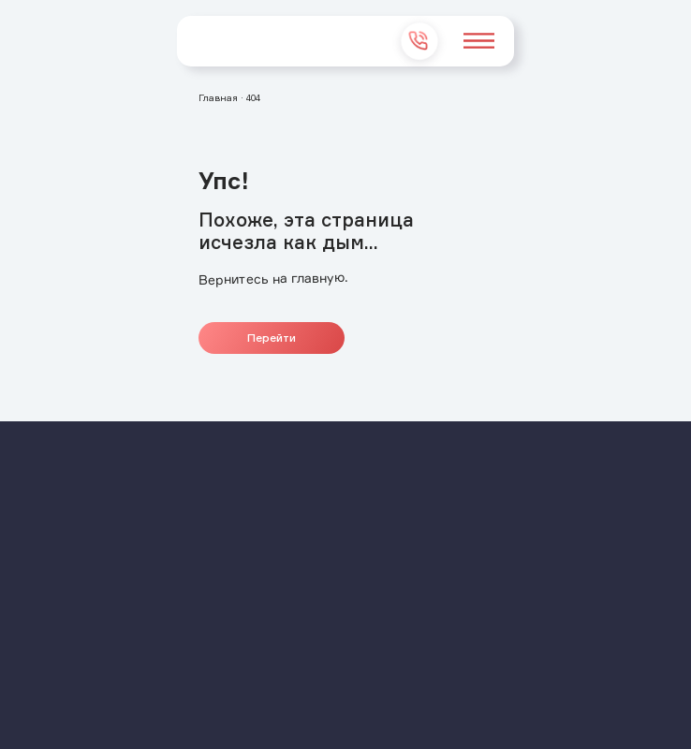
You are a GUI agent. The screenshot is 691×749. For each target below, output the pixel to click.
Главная (218, 97)
